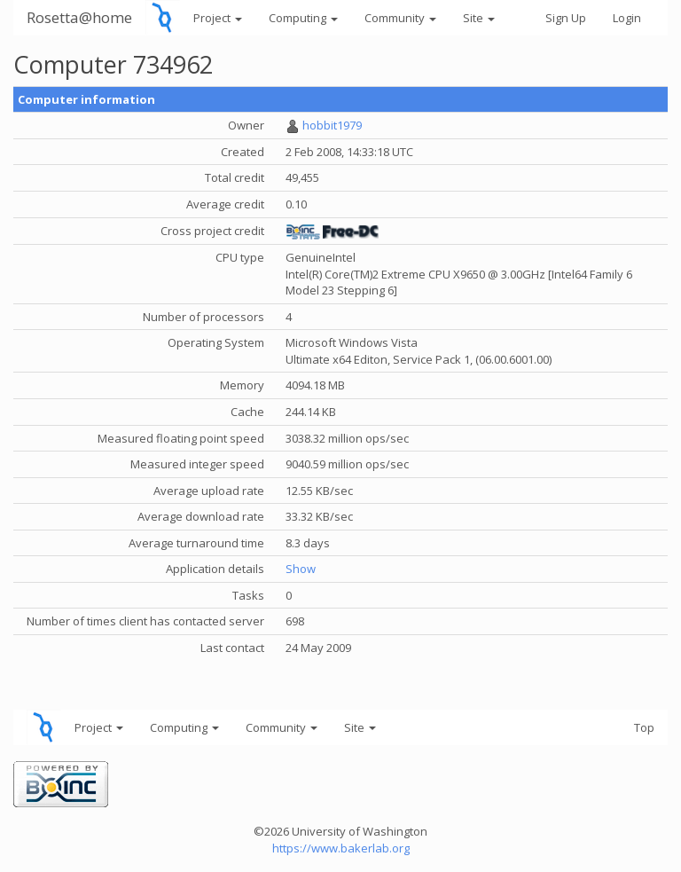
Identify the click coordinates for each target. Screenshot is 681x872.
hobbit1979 (332, 125)
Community (400, 18)
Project (217, 18)
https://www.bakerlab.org (341, 848)
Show (301, 569)
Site (479, 18)
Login (627, 18)
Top (644, 727)
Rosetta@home (79, 17)
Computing (303, 18)
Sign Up (565, 18)
